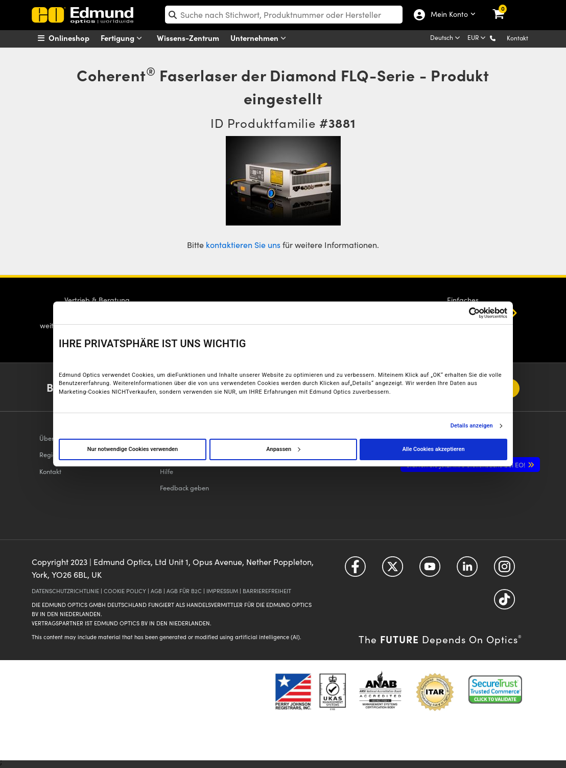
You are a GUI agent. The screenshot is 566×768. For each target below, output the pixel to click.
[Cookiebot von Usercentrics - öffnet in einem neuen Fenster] (462, 313)
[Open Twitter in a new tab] (392, 569)
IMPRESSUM (222, 591)
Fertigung (124, 38)
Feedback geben (184, 487)
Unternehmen (260, 38)
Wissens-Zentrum (188, 37)
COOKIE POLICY (125, 591)
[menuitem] (76, 38)
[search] (284, 15)
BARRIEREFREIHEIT (267, 591)
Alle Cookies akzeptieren (433, 449)
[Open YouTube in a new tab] (429, 569)
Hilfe (166, 471)
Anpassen (283, 449)
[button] (501, 37)
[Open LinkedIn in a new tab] (467, 569)
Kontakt (517, 38)
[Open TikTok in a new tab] (504, 602)
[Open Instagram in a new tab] (504, 569)
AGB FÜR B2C (184, 591)
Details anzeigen (472, 426)
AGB (156, 591)
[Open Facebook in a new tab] (355, 569)
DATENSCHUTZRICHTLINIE (65, 591)
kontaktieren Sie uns (243, 244)
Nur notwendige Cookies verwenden (132, 449)
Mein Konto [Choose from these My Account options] (449, 15)
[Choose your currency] (477, 38)
